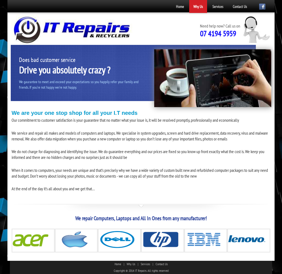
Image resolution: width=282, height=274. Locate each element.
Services (217, 6)
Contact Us (240, 6)
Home (180, 6)
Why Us (198, 6)
